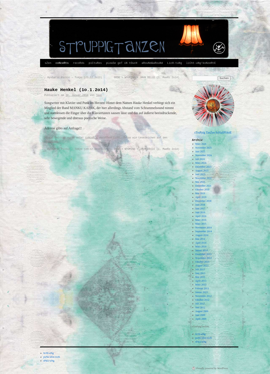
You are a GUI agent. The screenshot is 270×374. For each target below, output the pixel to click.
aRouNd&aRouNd (152, 63)
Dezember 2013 (203, 254)
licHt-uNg (200, 334)
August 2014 (201, 235)
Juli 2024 (200, 159)
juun (99, 95)
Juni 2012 (200, 307)
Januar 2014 (201, 250)
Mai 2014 (200, 239)
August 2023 (201, 170)
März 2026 (200, 143)
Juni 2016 (200, 212)
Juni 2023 (200, 174)
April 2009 (200, 318)
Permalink (51, 141)
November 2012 (203, 296)
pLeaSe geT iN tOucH (121, 63)
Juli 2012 (200, 303)
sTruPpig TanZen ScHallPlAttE (213, 132)
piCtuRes (95, 63)
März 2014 (200, 246)
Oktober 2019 (202, 189)
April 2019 (200, 197)
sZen (48, 63)
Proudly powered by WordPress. (212, 368)
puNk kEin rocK (203, 337)
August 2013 (201, 265)
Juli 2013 (200, 269)
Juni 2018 (200, 204)
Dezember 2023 (203, 166)
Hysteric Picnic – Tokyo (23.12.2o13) (73, 77)
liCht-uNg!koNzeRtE (201, 63)
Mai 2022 (200, 181)
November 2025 (203, 147)
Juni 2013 (200, 273)
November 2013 (203, 258)
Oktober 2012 (202, 299)
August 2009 (201, 311)
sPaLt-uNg (200, 341)
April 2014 (200, 242)
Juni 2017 (200, 208)
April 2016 (200, 216)
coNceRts (62, 63)
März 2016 (200, 219)
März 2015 (200, 223)
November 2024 (203, 155)
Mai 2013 (200, 277)
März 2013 (200, 284)
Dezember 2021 (203, 185)
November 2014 (203, 227)
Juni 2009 (200, 315)
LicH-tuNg (174, 63)
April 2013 (200, 280)
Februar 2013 (202, 288)
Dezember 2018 (203, 200)
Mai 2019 (200, 193)
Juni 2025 (200, 151)
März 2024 (200, 162)
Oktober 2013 (202, 261)
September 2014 (203, 231)
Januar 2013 (201, 292)
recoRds (79, 63)
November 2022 (203, 178)
